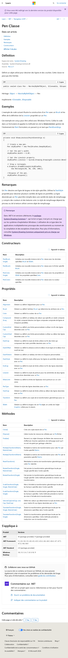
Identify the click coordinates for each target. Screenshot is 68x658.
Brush (58, 112)
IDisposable (26, 99)
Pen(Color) (6, 280)
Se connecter (61, 3)
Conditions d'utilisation (50, 647)
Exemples (7, 39)
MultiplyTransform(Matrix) (12, 454)
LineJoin (26, 115)
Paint (17, 127)
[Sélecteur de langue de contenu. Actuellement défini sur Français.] (10, 630)
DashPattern (7, 354)
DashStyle (59, 190)
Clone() (5, 429)
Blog (56, 641)
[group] (34, 86)
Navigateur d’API (20, 19)
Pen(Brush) (6, 266)
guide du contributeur (47, 575)
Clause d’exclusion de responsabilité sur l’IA (20, 641)
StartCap (6, 391)
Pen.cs (10, 66)
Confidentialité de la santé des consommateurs (21, 647)
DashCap (6, 341)
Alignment (6, 304)
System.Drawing (20, 61)
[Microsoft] (34, 3)
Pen (47, 112)
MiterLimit (6, 379)
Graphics (17, 407)
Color (39, 275)
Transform (6, 398)
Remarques (8, 42)
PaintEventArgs (55, 127)
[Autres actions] (64, 19)
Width (31, 261)
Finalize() (6, 438)
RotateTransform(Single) (11, 475)
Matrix (37, 450)
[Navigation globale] (2, 3)
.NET (9, 19)
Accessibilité (9, 651)
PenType (6, 386)
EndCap (5, 366)
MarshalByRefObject (26, 93)
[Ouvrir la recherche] (53, 3)
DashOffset (7, 348)
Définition (7, 36)
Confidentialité (22, 644)
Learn (4, 19)
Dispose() (6, 434)
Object (12, 93)
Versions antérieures (45, 641)
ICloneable (16, 99)
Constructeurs (9, 45)
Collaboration (9, 644)
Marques (21, 651)
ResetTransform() (9, 461)
